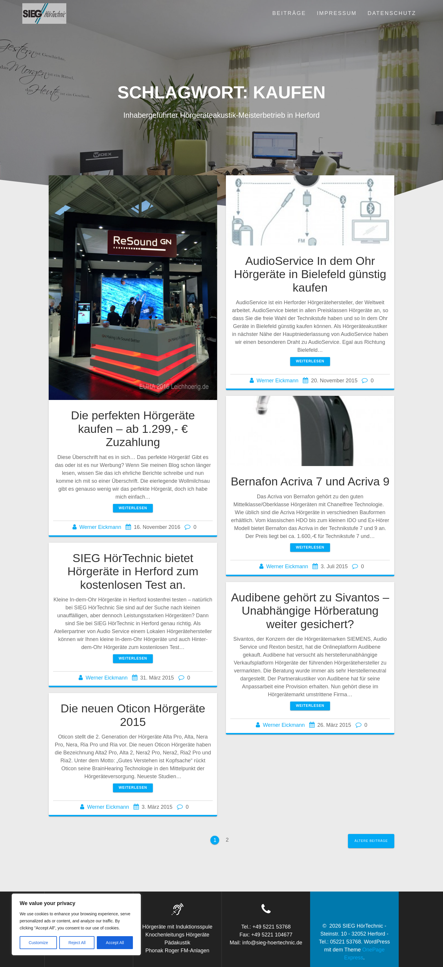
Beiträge (289, 13)
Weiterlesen (133, 508)
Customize (38, 942)
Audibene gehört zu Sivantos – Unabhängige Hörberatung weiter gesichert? (310, 610)
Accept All (115, 942)
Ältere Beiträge (371, 840)
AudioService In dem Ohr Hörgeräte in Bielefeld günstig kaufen (310, 274)
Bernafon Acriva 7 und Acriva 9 (310, 481)
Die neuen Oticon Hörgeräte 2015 (133, 715)
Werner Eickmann (100, 527)
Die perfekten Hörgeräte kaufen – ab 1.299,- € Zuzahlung (133, 428)
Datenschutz (392, 13)
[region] (76, 924)
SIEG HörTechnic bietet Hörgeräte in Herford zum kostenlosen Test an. (133, 571)
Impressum (337, 13)
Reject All (76, 942)
